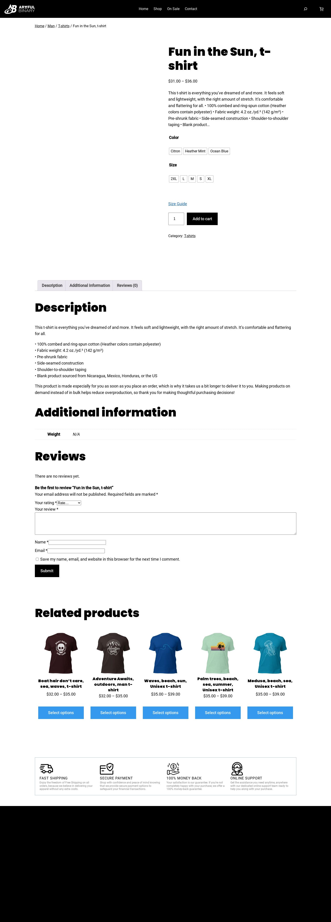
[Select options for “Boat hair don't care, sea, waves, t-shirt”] (61, 713)
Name (41, 542)
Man (51, 26)
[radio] (175, 151)
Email (41, 550)
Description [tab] (52, 285)
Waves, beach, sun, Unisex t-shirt (165, 683)
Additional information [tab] (90, 285)
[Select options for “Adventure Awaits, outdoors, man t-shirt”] (113, 713)
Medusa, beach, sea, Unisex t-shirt (270, 683)
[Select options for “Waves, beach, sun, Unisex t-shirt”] (165, 713)
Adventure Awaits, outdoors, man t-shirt (113, 684)
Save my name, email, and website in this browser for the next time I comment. (110, 559)
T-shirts (64, 26)
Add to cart (202, 218)
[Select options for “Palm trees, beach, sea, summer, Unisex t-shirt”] (218, 713)
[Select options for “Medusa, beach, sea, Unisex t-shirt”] (270, 713)
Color (174, 137)
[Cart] (321, 9)
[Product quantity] (176, 219)
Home (39, 26)
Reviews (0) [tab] (127, 285)
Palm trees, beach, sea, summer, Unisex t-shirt (217, 684)
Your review (46, 509)
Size (173, 165)
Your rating (46, 502)
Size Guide (177, 203)
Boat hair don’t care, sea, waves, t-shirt (61, 683)
